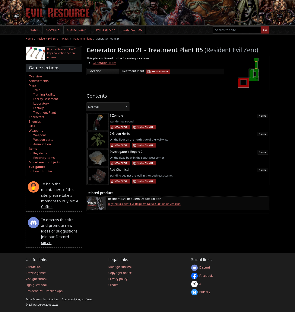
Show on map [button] (160, 71)
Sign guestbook (37, 285)
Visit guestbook (36, 279)
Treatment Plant (82, 38)
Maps (65, 38)
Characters (36, 117)
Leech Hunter (42, 171)
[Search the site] (237, 30)
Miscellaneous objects (44, 162)
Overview (35, 76)
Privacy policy (117, 279)
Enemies (35, 121)
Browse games (36, 273)
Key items (40, 153)
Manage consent (120, 267)
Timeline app (104, 29)
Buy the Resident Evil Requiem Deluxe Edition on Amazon (144, 204)
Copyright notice (120, 273)
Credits (113, 285)
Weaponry (36, 130)
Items (33, 149)
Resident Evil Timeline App (44, 291)
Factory (38, 108)
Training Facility (44, 94)
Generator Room (104, 63)
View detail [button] (121, 127)
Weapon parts (43, 140)
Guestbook (76, 29)
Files (32, 126)
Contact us (132, 29)
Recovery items (44, 158)
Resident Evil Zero (47, 38)
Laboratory (41, 103)
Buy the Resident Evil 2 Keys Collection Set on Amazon (61, 53)
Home (34, 29)
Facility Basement (45, 99)
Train (36, 90)
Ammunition (42, 144)
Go (265, 30)
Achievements (39, 81)
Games (51, 29)
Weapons (39, 135)
